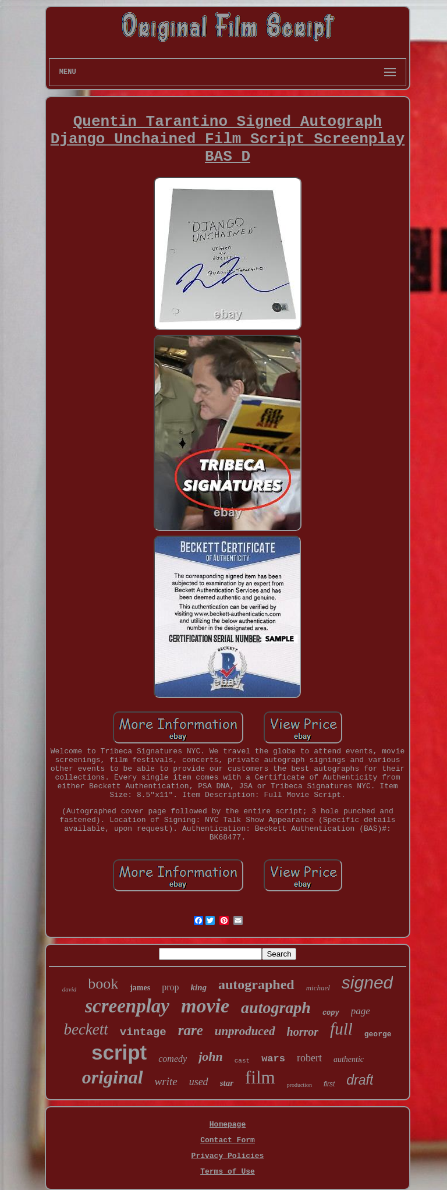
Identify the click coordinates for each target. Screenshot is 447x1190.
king (199, 987)
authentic (349, 1059)
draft (359, 1080)
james (140, 987)
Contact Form (227, 1140)
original (112, 1077)
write (166, 1081)
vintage (143, 1032)
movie (205, 1006)
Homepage (228, 1124)
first (329, 1084)
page (360, 1011)
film (260, 1077)
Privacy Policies (227, 1156)
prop (170, 987)
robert (309, 1058)
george (378, 1034)
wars (273, 1058)
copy (330, 1013)
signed (367, 982)
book (103, 983)
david (69, 989)
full (341, 1028)
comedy (172, 1059)
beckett (85, 1029)
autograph (276, 1007)
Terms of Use (227, 1171)
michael (318, 987)
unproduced (245, 1031)
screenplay (127, 1006)
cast (242, 1060)
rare (190, 1030)
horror (302, 1031)
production (299, 1085)
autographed (256, 984)
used (198, 1082)
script (119, 1052)
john (210, 1056)
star (226, 1083)
